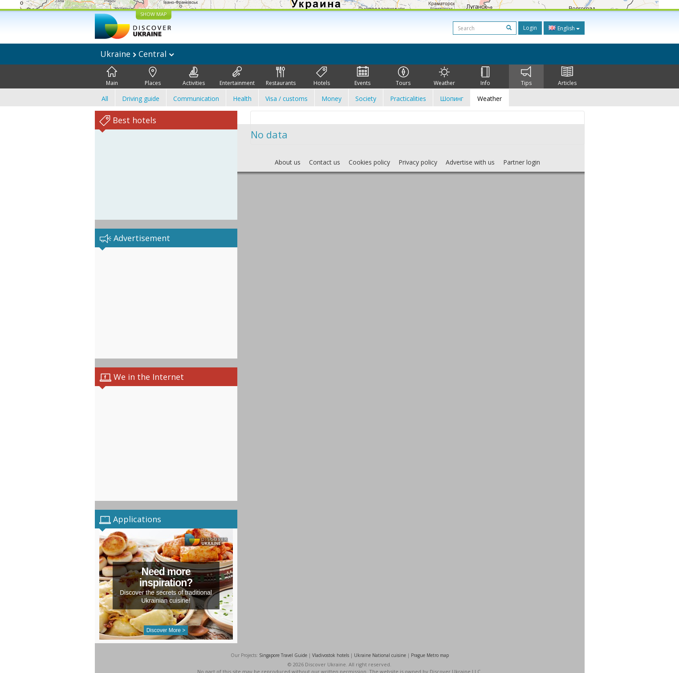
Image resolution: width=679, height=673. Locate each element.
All (105, 98)
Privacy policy (417, 162)
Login (530, 28)
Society (365, 98)
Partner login (521, 162)
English (564, 28)
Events (362, 76)
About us (288, 162)
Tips (526, 76)
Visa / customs (286, 98)
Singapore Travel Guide (283, 646)
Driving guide (140, 98)
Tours (403, 76)
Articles (567, 76)
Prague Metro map (430, 646)
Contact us (324, 162)
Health (242, 98)
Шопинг (452, 98)
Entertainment (237, 76)
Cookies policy (369, 162)
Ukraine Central (137, 53)
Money (331, 98)
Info (485, 76)
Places (153, 76)
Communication (196, 98)
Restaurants (281, 76)
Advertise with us (470, 162)
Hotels (321, 76)
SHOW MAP (153, 14)
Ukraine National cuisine (380, 646)
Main (112, 76)
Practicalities (408, 98)
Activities (194, 76)
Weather (444, 76)
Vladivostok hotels (330, 646)
